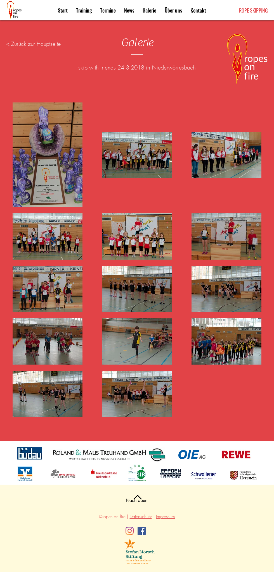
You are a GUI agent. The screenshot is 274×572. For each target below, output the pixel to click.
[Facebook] (142, 531)
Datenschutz (141, 516)
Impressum (165, 516)
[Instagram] (130, 531)
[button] (108, 10)
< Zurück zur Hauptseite (33, 43)
